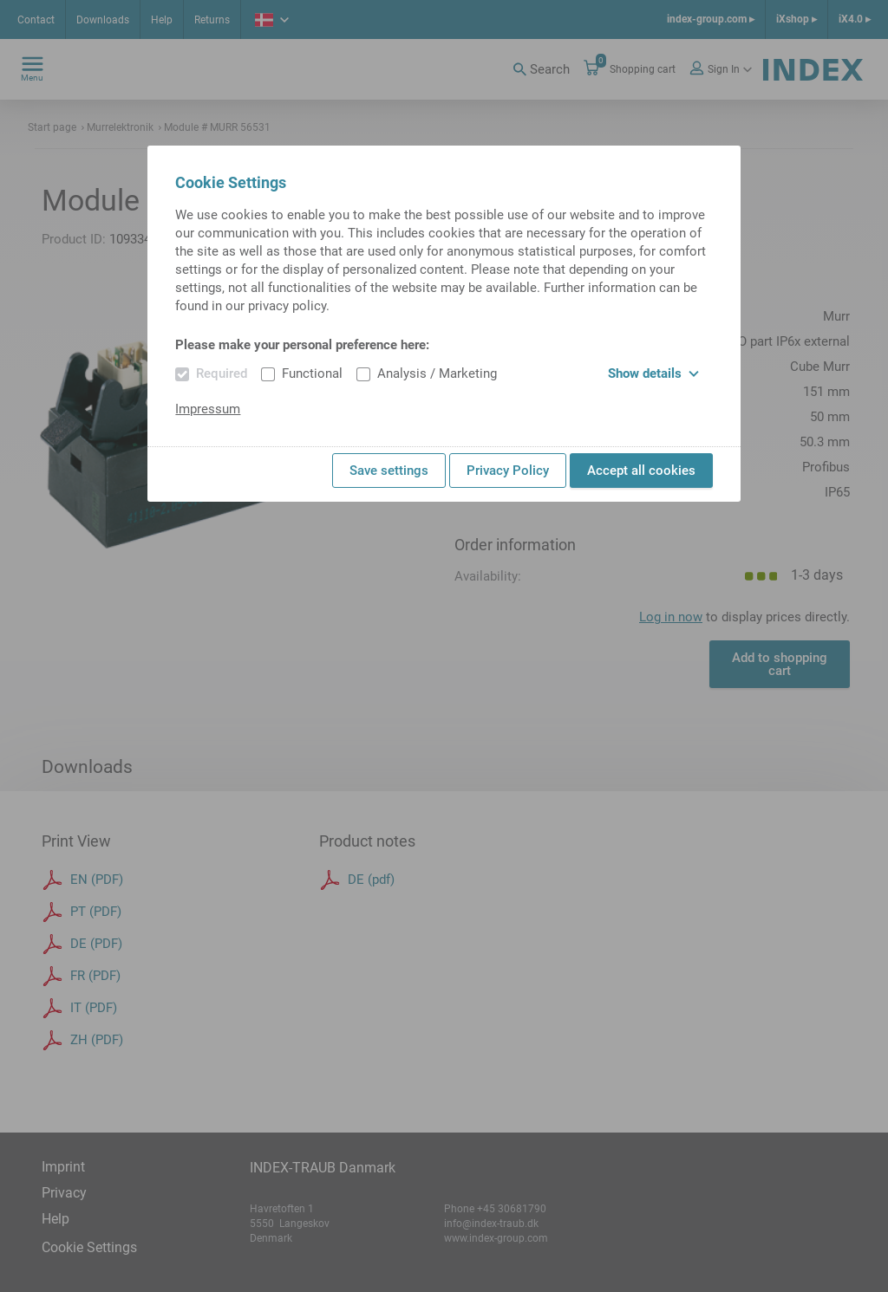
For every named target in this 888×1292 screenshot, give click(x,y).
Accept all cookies (641, 470)
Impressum (207, 409)
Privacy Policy (508, 470)
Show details (653, 373)
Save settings (388, 470)
